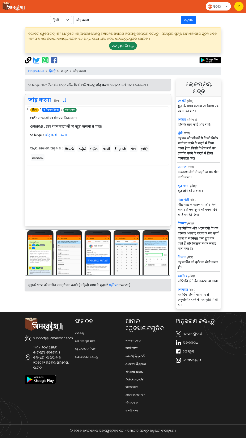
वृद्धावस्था (183, 185)
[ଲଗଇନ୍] (238, 6)
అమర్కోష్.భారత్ (135, 356)
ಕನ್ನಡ (82, 148)
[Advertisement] (98, 196)
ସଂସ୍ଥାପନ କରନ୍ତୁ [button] (98, 260)
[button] (36, 252)
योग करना (61, 134)
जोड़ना (49, 134)
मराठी (106, 148)
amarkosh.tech (135, 395)
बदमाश (182, 167)
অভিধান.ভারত (132, 387)
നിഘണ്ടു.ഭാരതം (134, 371)
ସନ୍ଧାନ (188, 20)
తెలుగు (69, 148)
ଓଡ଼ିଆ (94, 148)
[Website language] (218, 6)
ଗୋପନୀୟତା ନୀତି (85, 341)
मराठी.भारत (131, 348)
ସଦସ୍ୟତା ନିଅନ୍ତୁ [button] (123, 46)
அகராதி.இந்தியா (136, 364)
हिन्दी (52, 71)
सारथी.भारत (132, 410)
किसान (182, 257)
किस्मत (182, 223)
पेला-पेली (183, 199)
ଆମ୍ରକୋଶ (36, 71)
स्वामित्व (182, 275)
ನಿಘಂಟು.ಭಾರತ (135, 379)
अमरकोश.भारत (133, 340)
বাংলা (133, 148)
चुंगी (180, 133)
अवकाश (183, 289)
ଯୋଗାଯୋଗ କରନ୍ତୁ (86, 357)
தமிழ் (144, 148)
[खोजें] (127, 20)
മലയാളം (37, 157)
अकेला (182, 119)
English (120, 148)
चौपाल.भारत (132, 403)
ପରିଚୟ (79, 333)
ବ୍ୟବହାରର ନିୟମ (85, 349)
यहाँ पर (113, 285)
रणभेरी (182, 100)
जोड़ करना (39, 99)
